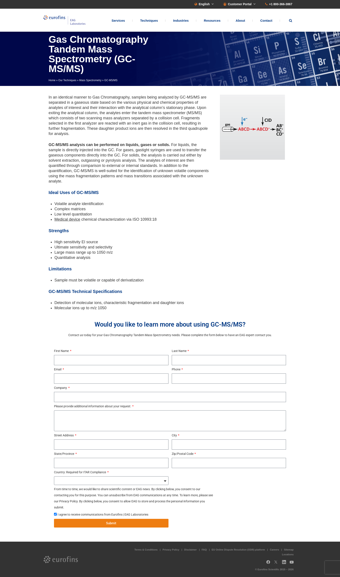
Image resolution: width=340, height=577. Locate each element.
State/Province (64, 453)
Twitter (277, 563)
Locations (288, 554)
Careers (274, 549)
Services (118, 21)
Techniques (149, 21)
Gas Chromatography (110, 97)
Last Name (179, 351)
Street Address (64, 435)
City (175, 435)
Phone (176, 369)
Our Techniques (67, 80)
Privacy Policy (171, 549)
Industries (181, 21)
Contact (266, 21)
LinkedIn (285, 563)
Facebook (268, 563)
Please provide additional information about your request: (93, 406)
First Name (61, 351)
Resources (212, 21)
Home (52, 80)
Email (58, 369)
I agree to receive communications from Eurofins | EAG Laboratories (103, 514)
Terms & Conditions (146, 549)
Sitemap (289, 549)
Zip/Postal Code (183, 453)
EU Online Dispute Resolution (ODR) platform (238, 549)
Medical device (67, 219)
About (240, 21)
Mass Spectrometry (90, 80)
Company (61, 388)
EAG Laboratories (65, 20)
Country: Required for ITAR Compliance (80, 472)
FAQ (204, 549)
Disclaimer (190, 549)
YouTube (293, 563)
